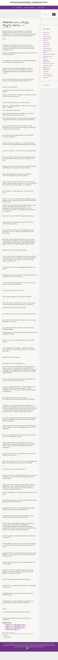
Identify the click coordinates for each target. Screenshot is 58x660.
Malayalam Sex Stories (48, 63)
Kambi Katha (46, 34)
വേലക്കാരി (45, 77)
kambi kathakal (7, 633)
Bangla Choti (46, 85)
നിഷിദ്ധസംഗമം (47, 73)
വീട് (13, 7)
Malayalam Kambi (47, 48)
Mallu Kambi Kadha (47, 65)
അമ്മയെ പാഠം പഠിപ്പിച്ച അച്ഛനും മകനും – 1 (15, 626)
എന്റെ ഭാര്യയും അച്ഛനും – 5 (12, 629)
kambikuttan (5, 635)
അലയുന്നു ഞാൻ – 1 (8, 636)
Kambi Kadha (46, 32)
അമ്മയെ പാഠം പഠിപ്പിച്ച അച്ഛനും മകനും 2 (15, 624)
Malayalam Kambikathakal (9, 632)
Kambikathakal (46, 44)
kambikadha (24, 633)
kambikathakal (30, 633)
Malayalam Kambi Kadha (49, 54)
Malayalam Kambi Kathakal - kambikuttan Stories (29, 2)
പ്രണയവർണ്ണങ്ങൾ (48, 75)
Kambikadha (46, 42)
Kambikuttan (19, 7)
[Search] (54, 14)
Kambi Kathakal (42, 7)
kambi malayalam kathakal (16, 633)
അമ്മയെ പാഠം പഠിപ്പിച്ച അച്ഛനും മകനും (15, 627)
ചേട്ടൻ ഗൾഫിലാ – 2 (8, 637)
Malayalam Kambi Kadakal (29, 7)
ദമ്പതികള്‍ (45, 71)
